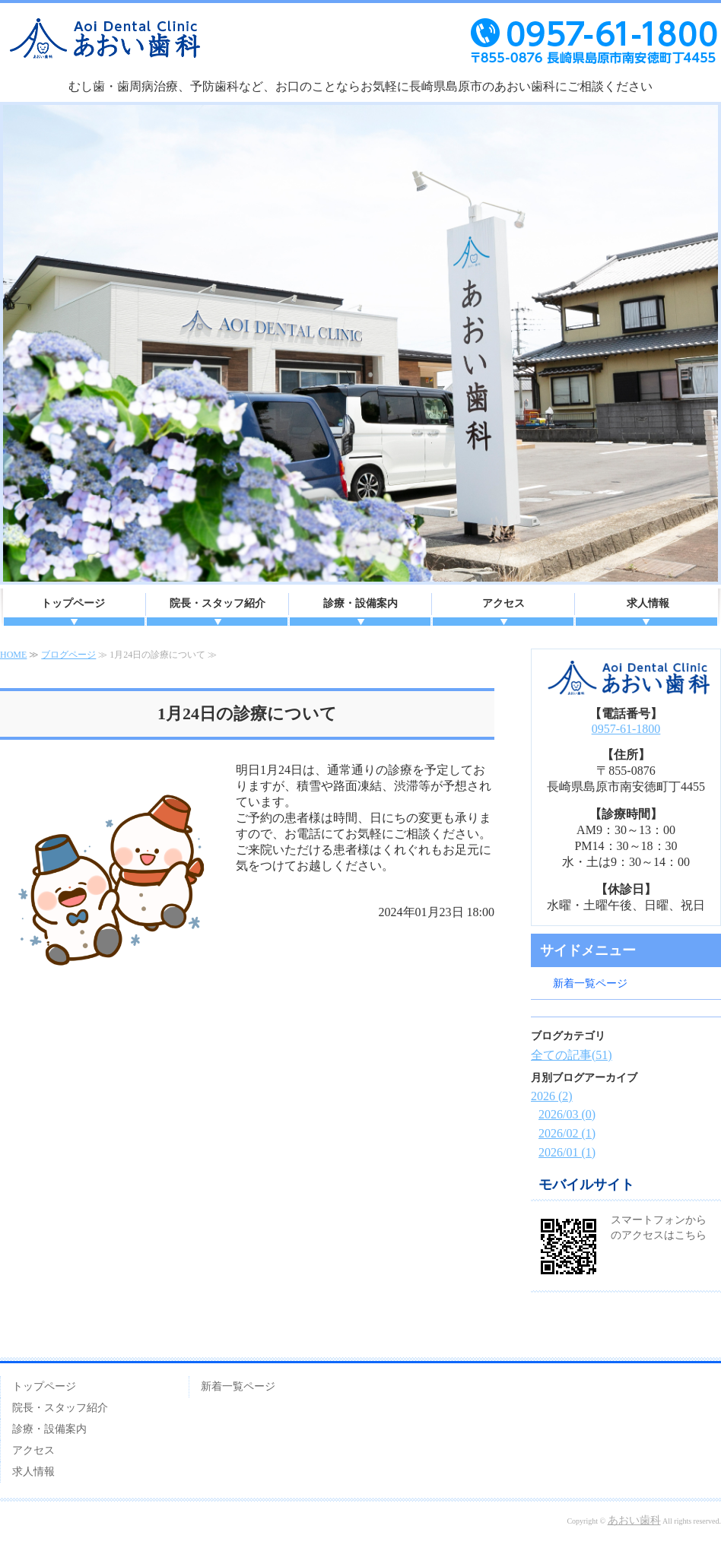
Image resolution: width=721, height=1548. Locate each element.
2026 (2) (552, 1096)
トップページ (73, 603)
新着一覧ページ (590, 983)
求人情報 (648, 603)
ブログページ (68, 654)
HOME (13, 654)
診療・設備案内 (360, 603)
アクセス (503, 603)
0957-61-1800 (626, 728)
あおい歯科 (634, 1520)
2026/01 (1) (567, 1152)
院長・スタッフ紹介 (217, 603)
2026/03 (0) (567, 1114)
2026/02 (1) (567, 1133)
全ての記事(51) (571, 1054)
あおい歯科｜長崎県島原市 (360, 48)
